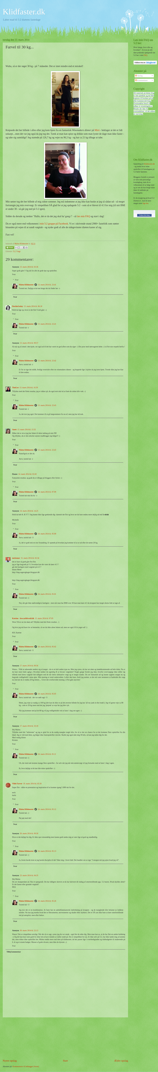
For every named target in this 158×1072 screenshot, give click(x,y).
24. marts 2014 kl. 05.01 (47, 594)
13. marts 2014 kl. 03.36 (29, 267)
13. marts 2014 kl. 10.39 (28, 388)
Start (65, 1060)
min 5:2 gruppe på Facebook (54, 223)
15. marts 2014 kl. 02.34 (30, 558)
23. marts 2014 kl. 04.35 (29, 875)
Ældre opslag (121, 1060)
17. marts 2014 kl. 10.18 (29, 726)
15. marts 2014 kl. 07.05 (44, 618)
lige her (145, 203)
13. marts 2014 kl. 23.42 (47, 361)
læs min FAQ (83, 216)
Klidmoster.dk (149, 164)
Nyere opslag (10, 1060)
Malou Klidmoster (26, 285)
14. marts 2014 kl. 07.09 (47, 492)
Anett (14, 430)
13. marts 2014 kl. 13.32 (26, 430)
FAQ (145, 55)
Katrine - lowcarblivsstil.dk (23, 618)
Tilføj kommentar (14, 952)
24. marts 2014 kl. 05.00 (47, 534)
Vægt (18, 251)
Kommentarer (141, 80)
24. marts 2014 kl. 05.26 (47, 901)
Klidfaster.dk (24, 11)
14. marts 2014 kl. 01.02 (27, 474)
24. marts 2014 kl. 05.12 (47, 809)
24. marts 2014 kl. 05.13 (47, 851)
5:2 (14, 251)
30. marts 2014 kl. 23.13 (29, 930)
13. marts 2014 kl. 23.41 (47, 285)
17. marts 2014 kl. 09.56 (29, 666)
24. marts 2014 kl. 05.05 (47, 694)
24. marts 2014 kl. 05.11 (47, 754)
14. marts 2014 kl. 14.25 (29, 511)
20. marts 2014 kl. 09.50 (29, 833)
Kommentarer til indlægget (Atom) (26, 1066)
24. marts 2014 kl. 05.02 (47, 647)
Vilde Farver (17, 784)
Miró (97, 130)
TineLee (15, 388)
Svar (14, 274)
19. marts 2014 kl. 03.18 (32, 784)
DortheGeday (17, 306)
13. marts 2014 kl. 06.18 (33, 306)
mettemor (16, 558)
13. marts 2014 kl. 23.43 (47, 405)
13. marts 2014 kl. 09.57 (29, 343)
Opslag (139, 76)
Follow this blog (144, 215)
